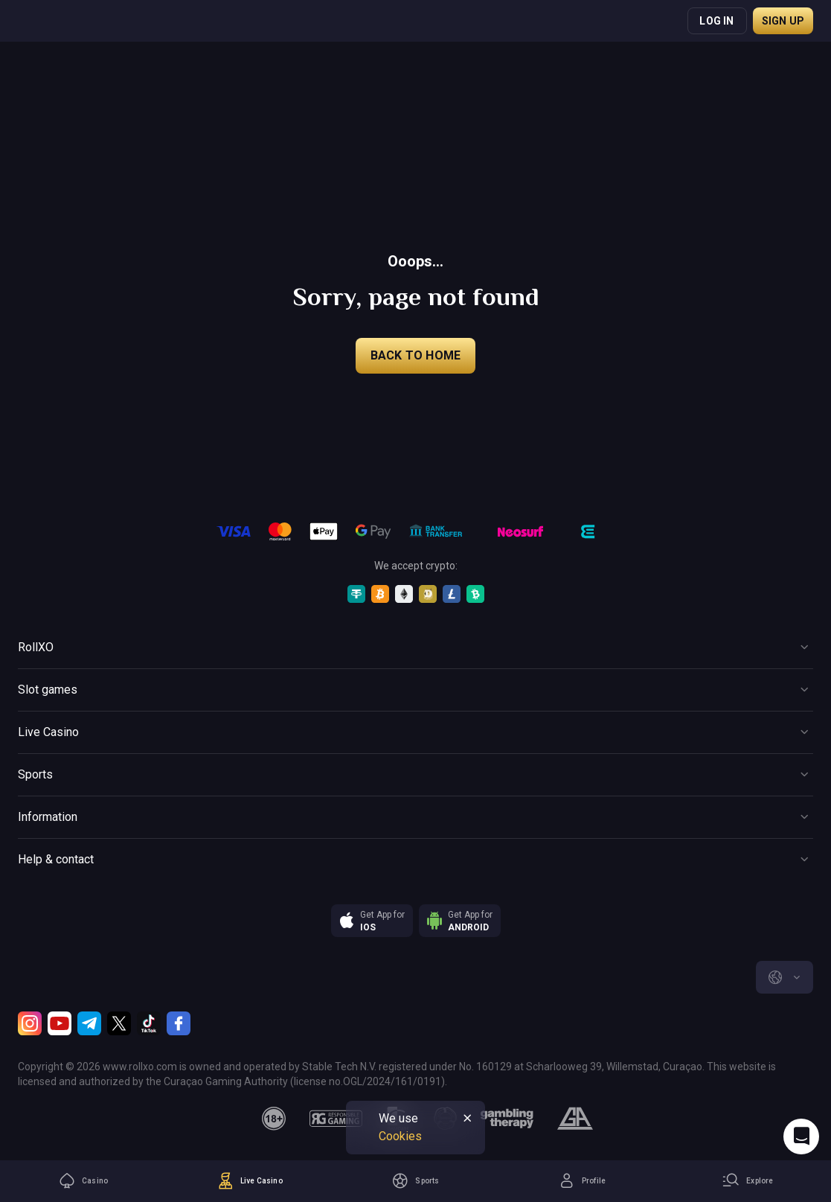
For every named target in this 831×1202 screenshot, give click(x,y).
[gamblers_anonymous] (574, 1119)
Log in (716, 21)
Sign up (783, 21)
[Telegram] (89, 1023)
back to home (415, 355)
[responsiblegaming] (335, 1119)
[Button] (415, 647)
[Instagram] (30, 1023)
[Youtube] (59, 1023)
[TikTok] (149, 1023)
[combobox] (784, 977)
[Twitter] (119, 1023)
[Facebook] (178, 1023)
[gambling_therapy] (507, 1119)
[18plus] (274, 1119)
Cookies (400, 1136)
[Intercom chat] (801, 1136)
